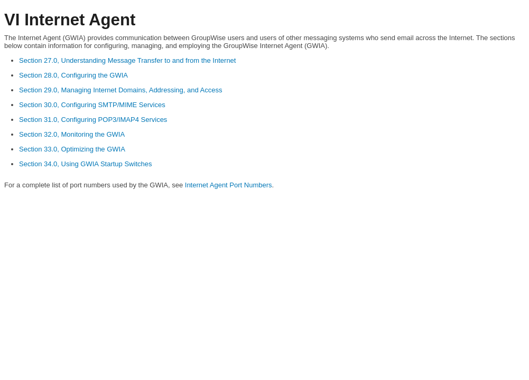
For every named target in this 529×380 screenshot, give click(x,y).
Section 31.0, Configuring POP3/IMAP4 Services (93, 120)
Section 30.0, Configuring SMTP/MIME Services (92, 105)
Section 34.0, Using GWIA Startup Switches (85, 164)
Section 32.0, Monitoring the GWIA (72, 134)
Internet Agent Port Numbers (228, 185)
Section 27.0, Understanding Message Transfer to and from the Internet (127, 60)
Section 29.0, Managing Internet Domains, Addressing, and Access (120, 90)
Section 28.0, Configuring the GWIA (73, 75)
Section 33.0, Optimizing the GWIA (72, 149)
